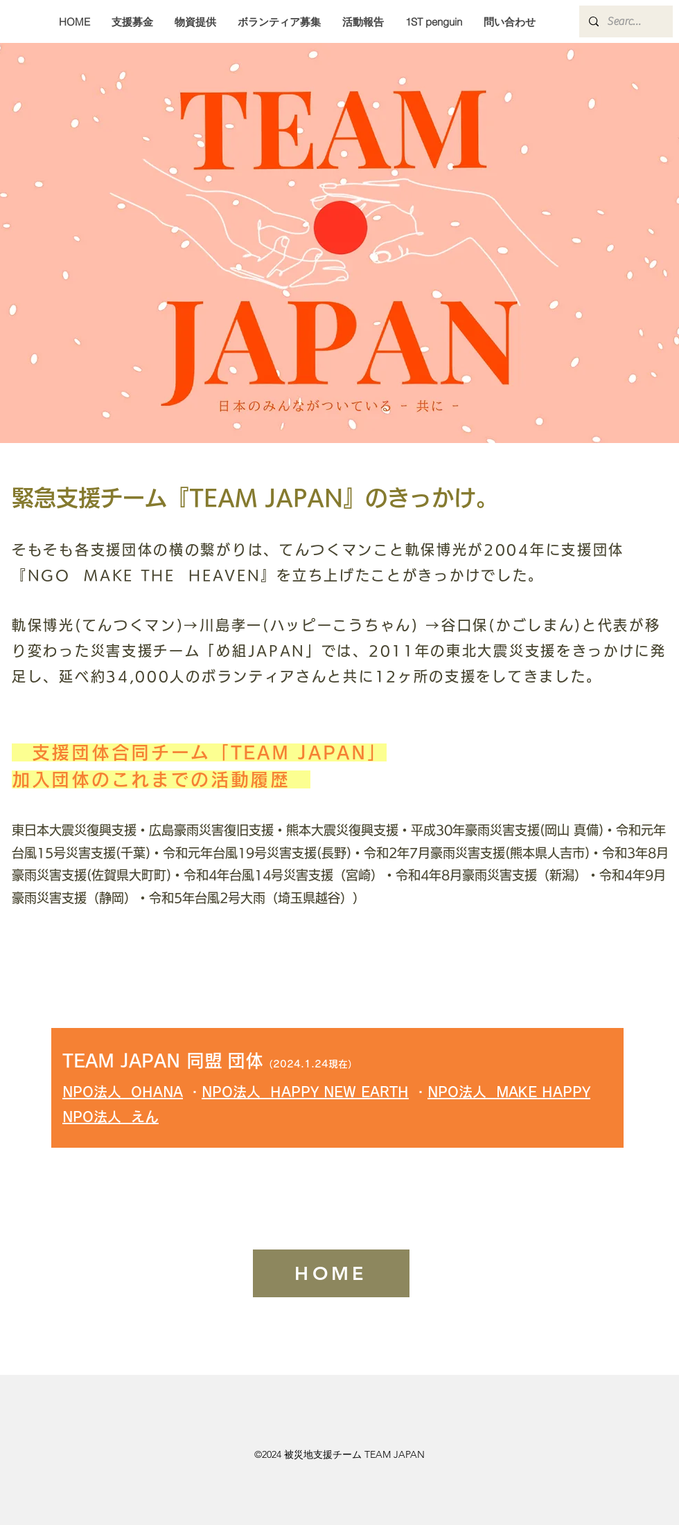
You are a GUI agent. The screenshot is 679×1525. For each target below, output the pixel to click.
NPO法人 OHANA (122, 1092)
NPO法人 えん (110, 1117)
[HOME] (331, 1273)
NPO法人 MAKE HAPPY (508, 1092)
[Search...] (625, 21)
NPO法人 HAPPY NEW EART (300, 1092)
